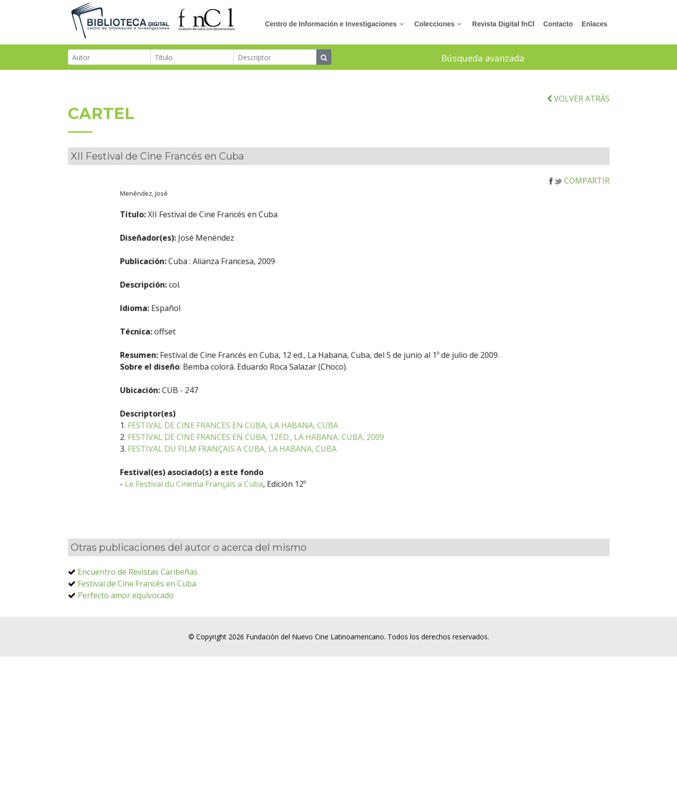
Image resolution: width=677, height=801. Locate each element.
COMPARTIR (579, 193)
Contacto (558, 24)
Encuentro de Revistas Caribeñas (138, 584)
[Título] (192, 57)
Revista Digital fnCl (503, 24)
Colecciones (434, 24)
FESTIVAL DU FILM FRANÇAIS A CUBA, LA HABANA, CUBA (264, 461)
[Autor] (109, 57)
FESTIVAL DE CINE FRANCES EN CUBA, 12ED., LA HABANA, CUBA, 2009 (288, 449)
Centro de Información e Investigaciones (331, 24)
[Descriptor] (275, 57)
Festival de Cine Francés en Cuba (137, 595)
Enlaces (595, 24)
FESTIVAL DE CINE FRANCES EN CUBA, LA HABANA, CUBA (265, 437)
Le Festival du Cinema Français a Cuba (226, 496)
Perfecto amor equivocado (126, 607)
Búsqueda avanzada (482, 58)
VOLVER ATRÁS (578, 110)
